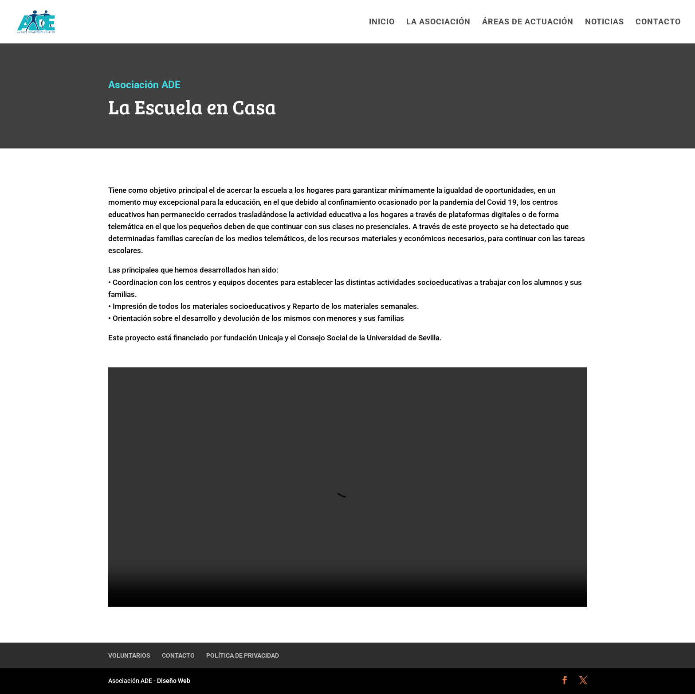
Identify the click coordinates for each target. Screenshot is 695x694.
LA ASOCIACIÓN (438, 22)
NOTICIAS (604, 22)
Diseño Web (173, 680)
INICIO (382, 22)
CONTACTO (658, 22)
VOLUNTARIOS (129, 655)
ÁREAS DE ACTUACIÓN (527, 22)
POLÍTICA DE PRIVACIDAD (242, 655)
